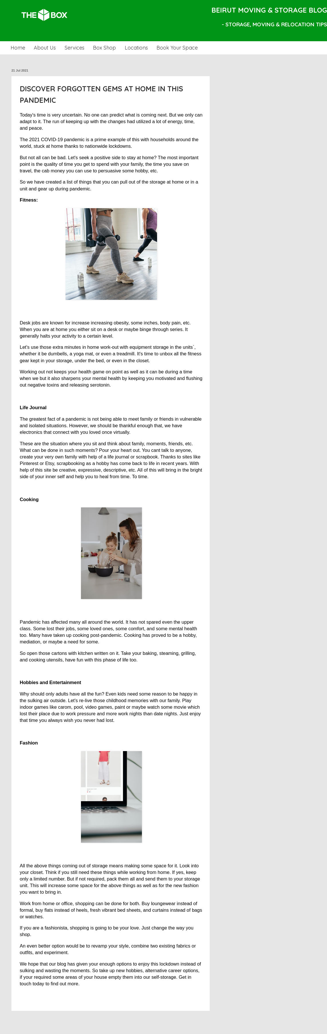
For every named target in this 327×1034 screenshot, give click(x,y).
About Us (45, 47)
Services (74, 47)
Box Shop (104, 47)
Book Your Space (177, 47)
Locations (136, 47)
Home (18, 47)
